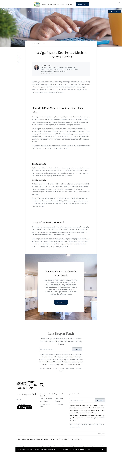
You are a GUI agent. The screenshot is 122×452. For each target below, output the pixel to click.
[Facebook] (17, 400)
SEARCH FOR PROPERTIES (49, 11)
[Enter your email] (57, 349)
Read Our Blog (59, 398)
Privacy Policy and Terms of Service (69, 364)
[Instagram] (20, 400)
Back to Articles (39, 43)
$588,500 (44, 119)
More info (87, 449)
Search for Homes (45, 401)
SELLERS (30, 11)
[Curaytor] (24, 409)
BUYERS (37, 11)
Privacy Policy (101, 433)
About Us (57, 401)
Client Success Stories (46, 398)
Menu (102, 11)
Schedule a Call (59, 404)
